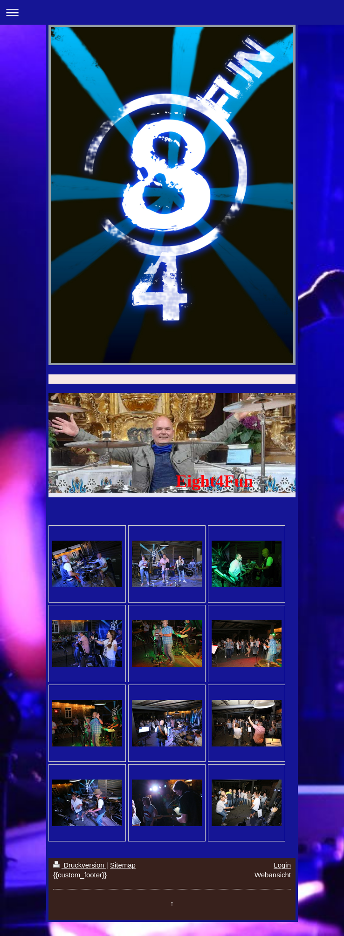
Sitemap (123, 865)
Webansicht (273, 875)
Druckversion (79, 865)
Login (282, 865)
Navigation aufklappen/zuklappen (172, 12)
